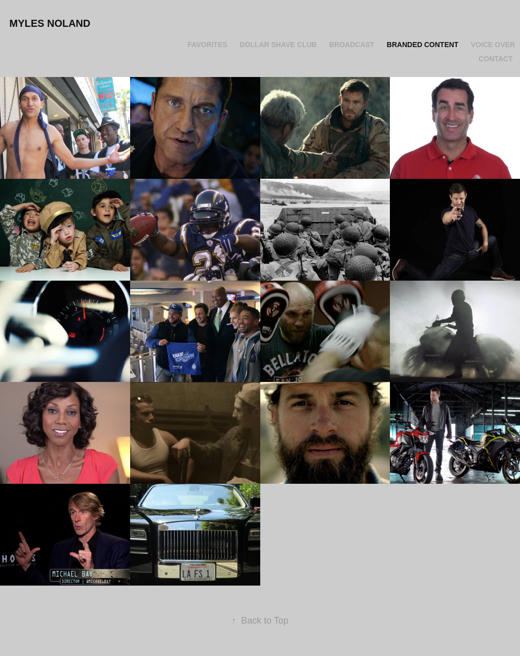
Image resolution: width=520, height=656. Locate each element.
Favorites (207, 45)
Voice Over (493, 45)
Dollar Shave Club (277, 45)
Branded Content (423, 45)
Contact (495, 59)
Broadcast (351, 45)
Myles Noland (49, 23)
